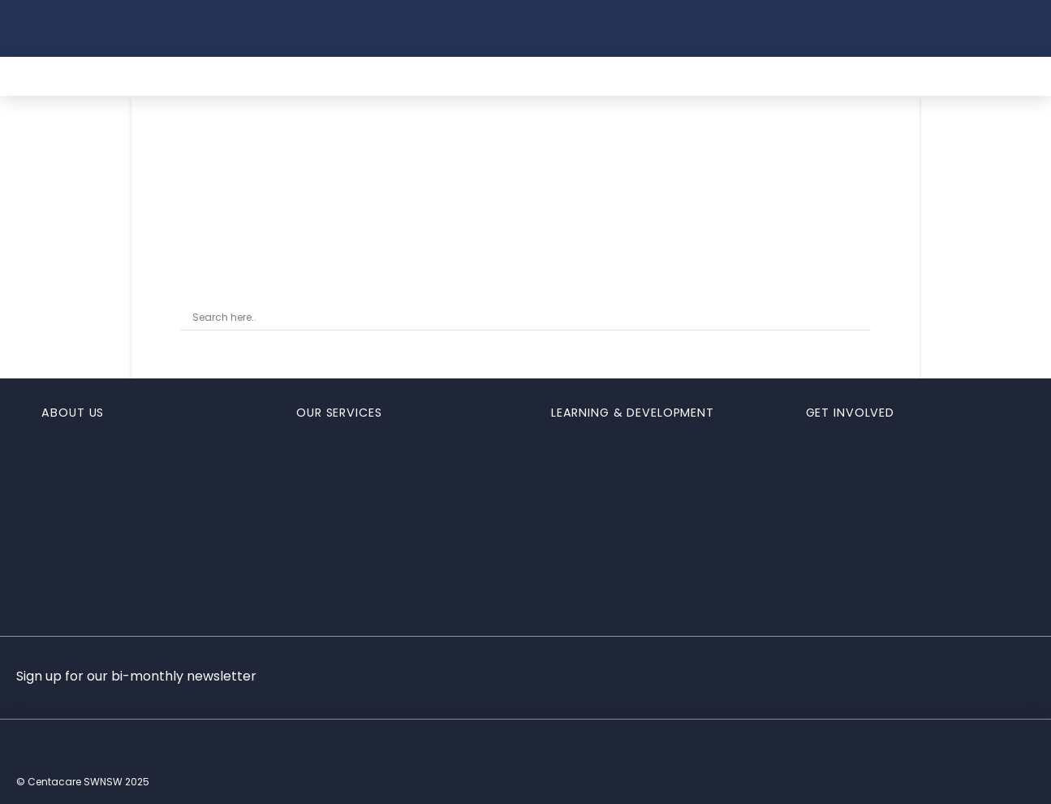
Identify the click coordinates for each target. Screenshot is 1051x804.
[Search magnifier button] (859, 318)
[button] (785, 28)
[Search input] (518, 318)
